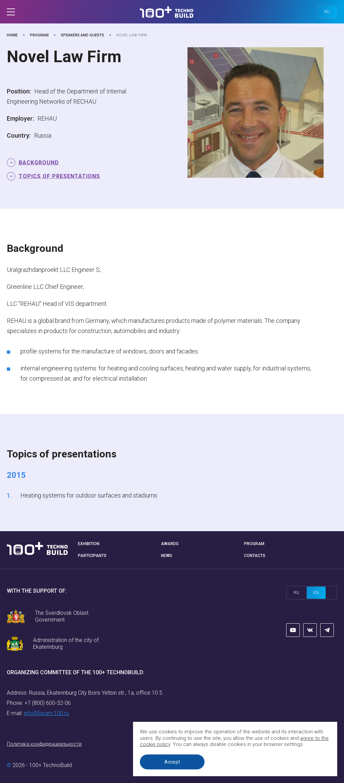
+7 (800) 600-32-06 (47, 703)
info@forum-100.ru (46, 713)
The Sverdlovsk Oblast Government (61, 616)
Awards (170, 543)
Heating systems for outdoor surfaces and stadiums (88, 495)
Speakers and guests (82, 35)
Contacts (254, 555)
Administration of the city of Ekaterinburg (66, 643)
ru (327, 12)
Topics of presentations (59, 176)
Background (39, 162)
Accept (172, 762)
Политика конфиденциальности (44, 744)
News (166, 555)
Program (39, 35)
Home (12, 35)
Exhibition (88, 543)
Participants (92, 555)
